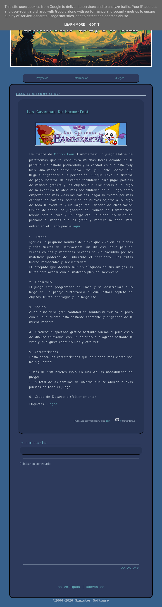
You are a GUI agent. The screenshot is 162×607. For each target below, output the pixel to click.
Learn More (74, 24)
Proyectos (42, 78)
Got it (94, 24)
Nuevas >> (95, 587)
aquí (76, 226)
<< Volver (130, 568)
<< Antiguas (69, 587)
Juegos (119, 78)
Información (81, 78)
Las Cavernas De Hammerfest (58, 112)
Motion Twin (64, 154)
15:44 (108, 421)
